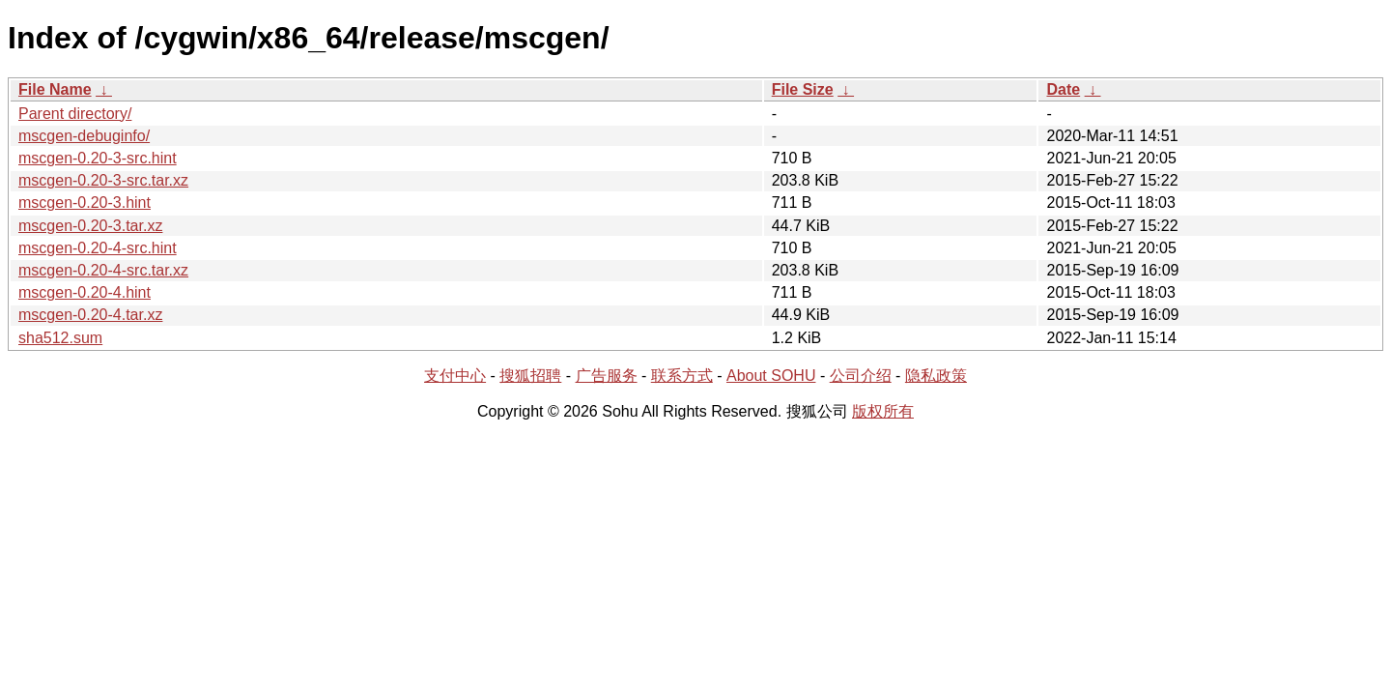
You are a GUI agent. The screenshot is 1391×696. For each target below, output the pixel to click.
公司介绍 (861, 375)
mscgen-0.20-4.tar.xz (90, 314)
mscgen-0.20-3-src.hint (97, 158)
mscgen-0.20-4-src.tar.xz (103, 270)
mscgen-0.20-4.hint (84, 292)
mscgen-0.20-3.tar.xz (90, 226)
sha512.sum (60, 338)
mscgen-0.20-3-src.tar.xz (103, 180)
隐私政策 (936, 375)
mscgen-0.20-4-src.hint (97, 248)
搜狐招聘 (530, 375)
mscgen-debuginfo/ (84, 136)
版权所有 (883, 411)
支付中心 (455, 375)
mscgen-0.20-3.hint (84, 202)
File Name (55, 89)
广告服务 (607, 375)
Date (1063, 89)
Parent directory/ (74, 113)
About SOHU (770, 375)
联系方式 (682, 375)
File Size (803, 89)
